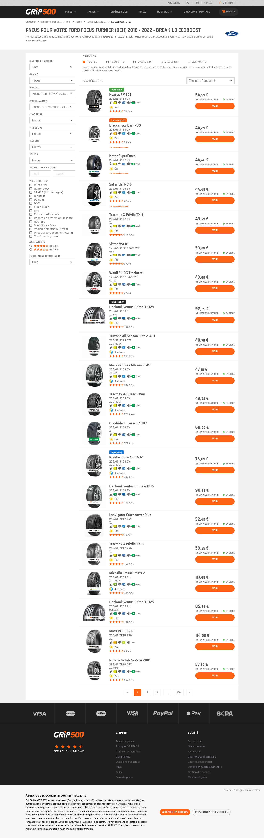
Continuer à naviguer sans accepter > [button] (242, 790)
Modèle (34, 88)
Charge (36, 114)
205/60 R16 (145, 62)
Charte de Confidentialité (202, 756)
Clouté (40, 196)
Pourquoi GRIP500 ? (127, 746)
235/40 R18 (199, 62)
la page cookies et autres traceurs (75, 828)
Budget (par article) (43, 168)
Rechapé (39, 221)
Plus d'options (39, 181)
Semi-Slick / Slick (45, 225)
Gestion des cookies (199, 772)
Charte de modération (200, 761)
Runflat (40, 185)
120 (179, 692)
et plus (46, 246)
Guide (119, 772)
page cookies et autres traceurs (56, 821)
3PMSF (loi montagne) (48, 192)
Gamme (33, 74)
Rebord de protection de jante (53, 218)
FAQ (187, 3)
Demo (39, 199)
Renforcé (42, 188)
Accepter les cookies (175, 812)
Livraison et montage (197, 12)
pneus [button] (71, 12)
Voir (215, 106)
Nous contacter (197, 746)
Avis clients (174, 3)
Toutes (92, 62)
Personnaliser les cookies (211, 812)
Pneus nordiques (47, 214)
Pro (197, 3)
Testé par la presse (46, 236)
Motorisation (38, 101)
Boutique (165, 12)
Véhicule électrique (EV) (51, 229)
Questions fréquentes (128, 761)
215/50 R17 (172, 62)
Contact (208, 3)
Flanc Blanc (41, 207)
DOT (37, 203)
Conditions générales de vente (205, 767)
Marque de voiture (41, 61)
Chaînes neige (119, 12)
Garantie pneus (124, 777)
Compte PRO (123, 756)
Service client (195, 741)
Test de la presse (125, 741)
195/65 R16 (117, 62)
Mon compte (227, 3)
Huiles (142, 12)
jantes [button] (94, 12)
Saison (33, 154)
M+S (37, 210)
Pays (119, 767)
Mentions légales (197, 777)
